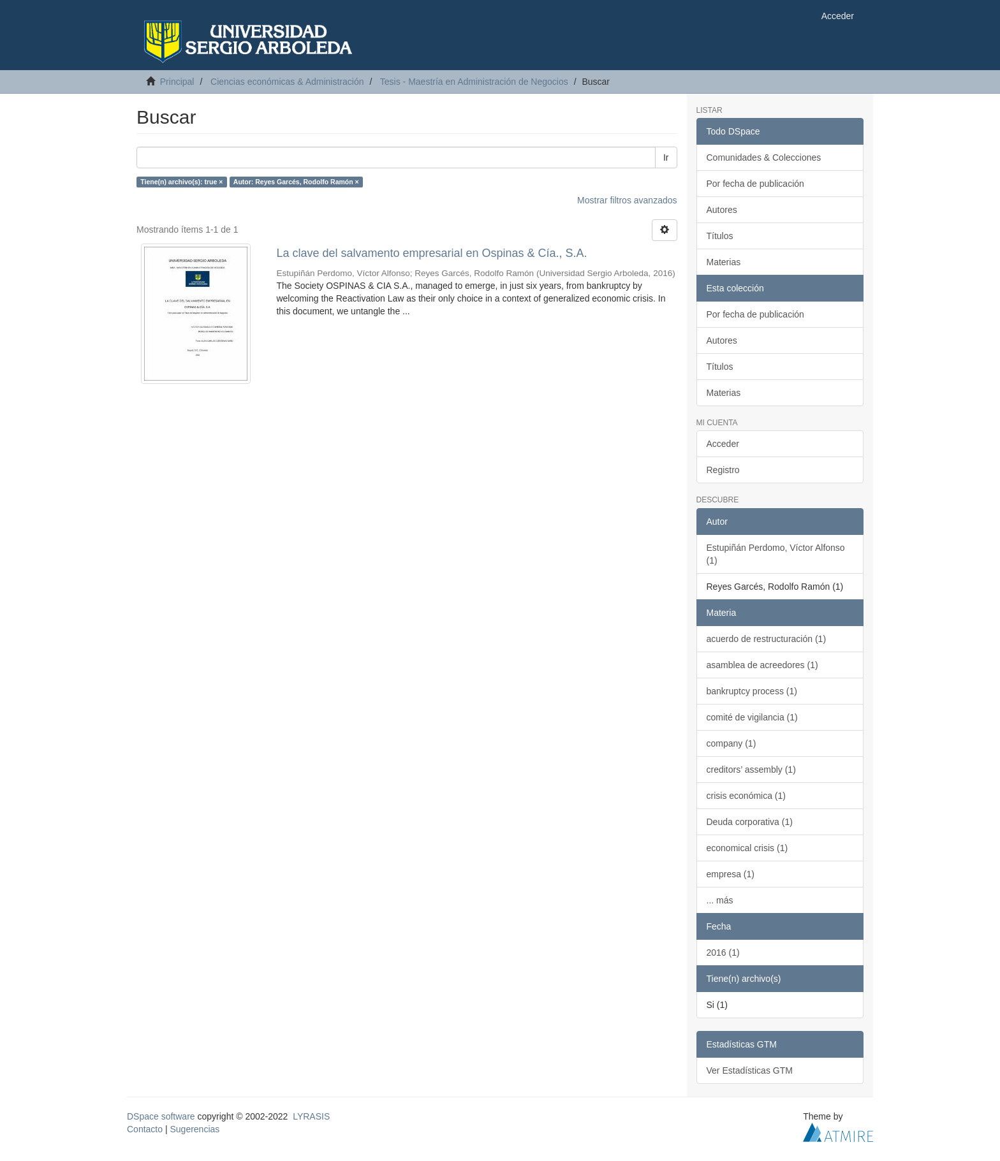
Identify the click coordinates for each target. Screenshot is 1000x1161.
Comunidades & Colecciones (764, 157)
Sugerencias (194, 1129)
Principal (177, 82)
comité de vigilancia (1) (752, 717)
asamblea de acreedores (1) (762, 665)
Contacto (145, 1129)
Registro (723, 470)
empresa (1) (730, 874)
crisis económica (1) (746, 796)
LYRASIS (311, 1116)
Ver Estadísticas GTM (750, 1070)
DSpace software (161, 1116)
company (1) (731, 743)
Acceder (723, 444)
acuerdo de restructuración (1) (767, 639)
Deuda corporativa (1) (750, 822)
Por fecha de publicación (755, 184)
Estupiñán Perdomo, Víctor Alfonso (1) (776, 554)
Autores (722, 210)
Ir (666, 157)
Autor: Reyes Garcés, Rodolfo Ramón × (296, 182)
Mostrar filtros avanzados (627, 200)
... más (720, 900)
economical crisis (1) (747, 848)
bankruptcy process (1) (752, 691)
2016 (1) (723, 952)
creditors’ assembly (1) (751, 769)
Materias (724, 262)
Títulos (720, 236)
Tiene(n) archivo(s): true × (181, 182)
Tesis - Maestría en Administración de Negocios (474, 82)
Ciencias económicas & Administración (287, 82)
